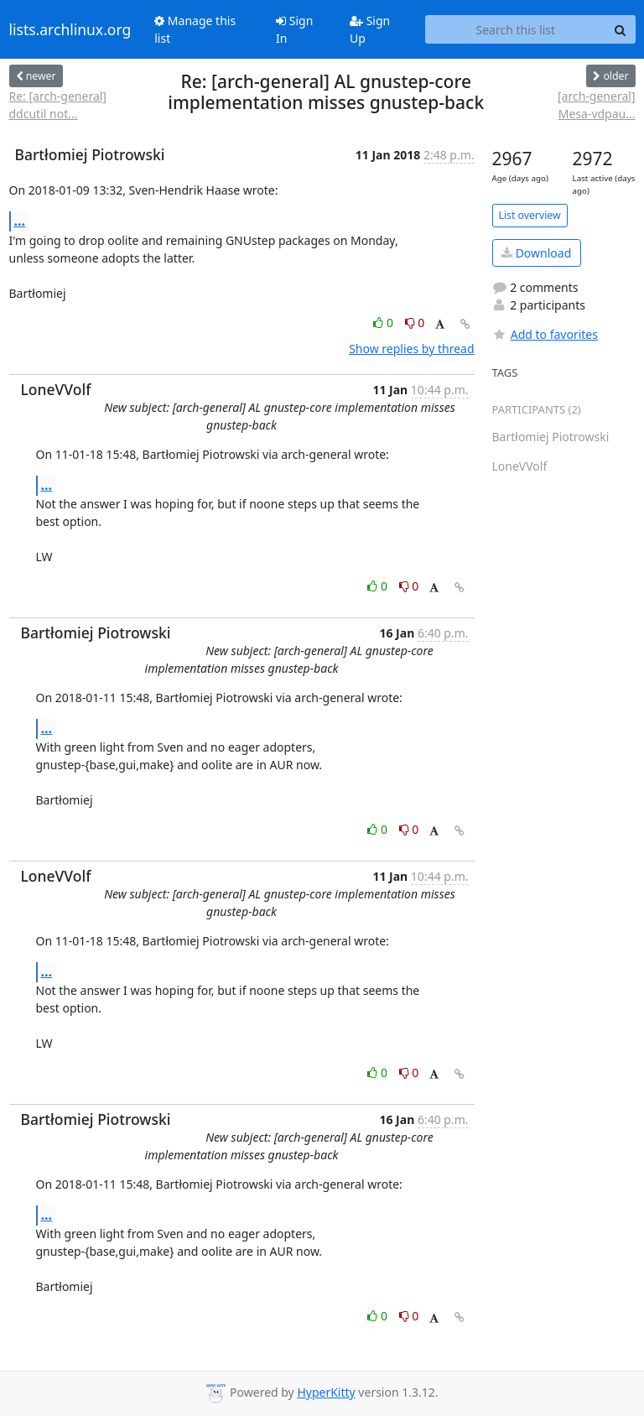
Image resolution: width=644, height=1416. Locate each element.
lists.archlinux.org (70, 29)
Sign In (294, 29)
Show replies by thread (411, 349)
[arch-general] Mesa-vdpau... (596, 105)
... (20, 220)
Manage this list (195, 29)
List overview (530, 215)
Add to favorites (545, 334)
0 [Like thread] (384, 323)
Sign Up (370, 29)
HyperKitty (326, 1392)
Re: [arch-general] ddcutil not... (57, 105)
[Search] (620, 29)
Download (536, 253)
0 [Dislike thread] (415, 323)
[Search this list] (515, 29)
